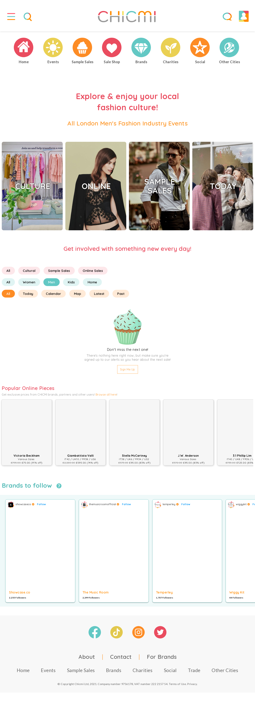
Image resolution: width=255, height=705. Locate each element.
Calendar (53, 294)
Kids (71, 282)
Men (51, 282)
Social (170, 670)
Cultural (29, 271)
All (8, 271)
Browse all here (106, 394)
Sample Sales (59, 271)
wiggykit (243, 504)
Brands (113, 670)
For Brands (162, 656)
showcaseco (25, 504)
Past (120, 294)
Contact (121, 656)
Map (77, 294)
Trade (194, 670)
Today (28, 294)
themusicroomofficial (104, 504)
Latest (99, 294)
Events (48, 670)
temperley (171, 504)
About (86, 656)
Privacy (192, 684)
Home (92, 282)
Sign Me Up (127, 369)
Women (29, 282)
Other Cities (225, 670)
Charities (143, 670)
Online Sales (93, 271)
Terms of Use (177, 684)
